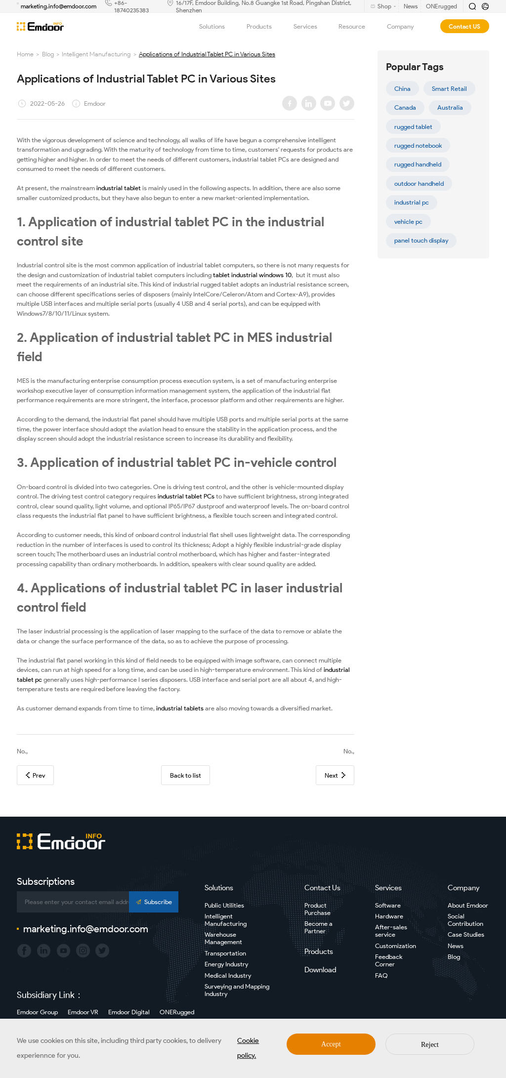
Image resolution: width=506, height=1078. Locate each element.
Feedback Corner (388, 960)
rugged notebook (418, 145)
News (456, 946)
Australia (450, 107)
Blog (48, 54)
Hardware (389, 916)
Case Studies (466, 934)
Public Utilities (224, 905)
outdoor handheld (419, 183)
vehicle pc (408, 221)
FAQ (381, 975)
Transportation (225, 953)
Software (388, 905)
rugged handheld (417, 164)
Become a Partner (318, 927)
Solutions (217, 26)
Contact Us (322, 887)
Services (311, 26)
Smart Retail (449, 88)
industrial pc (411, 202)
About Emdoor (468, 905)
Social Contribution (465, 919)
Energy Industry (226, 964)
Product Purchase (317, 909)
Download (320, 969)
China (402, 88)
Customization (395, 946)
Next (335, 775)
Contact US (464, 26)
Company (405, 26)
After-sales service (391, 930)
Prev (35, 775)
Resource (357, 26)
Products (264, 26)
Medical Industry (228, 975)
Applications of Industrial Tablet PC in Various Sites (207, 54)
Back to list (185, 775)
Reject (430, 1044)
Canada (405, 107)
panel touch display (421, 240)
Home (25, 54)
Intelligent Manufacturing (96, 54)
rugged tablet (413, 126)
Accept (331, 1044)
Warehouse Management (223, 938)
